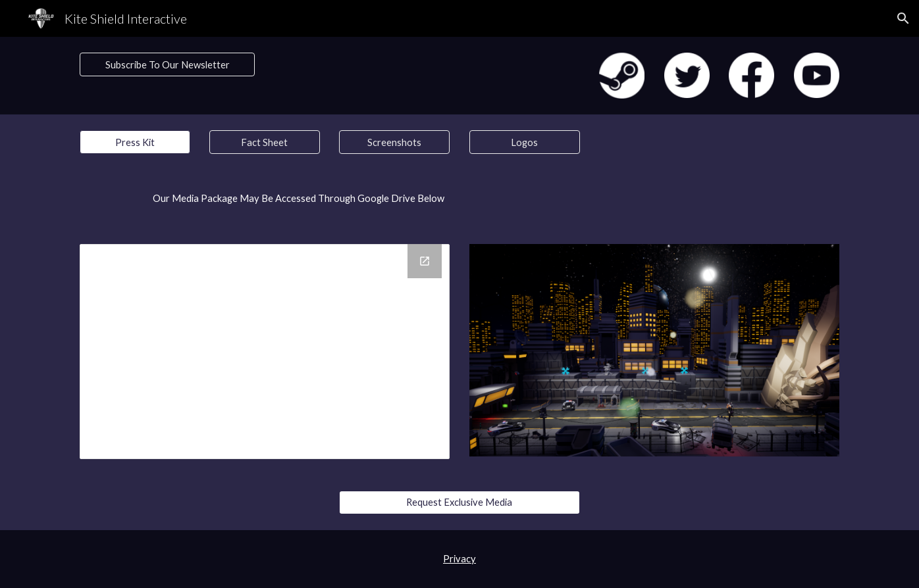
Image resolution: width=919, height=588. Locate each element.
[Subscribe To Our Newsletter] (167, 64)
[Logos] (524, 142)
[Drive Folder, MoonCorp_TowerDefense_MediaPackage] (265, 351)
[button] (903, 18)
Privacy (459, 558)
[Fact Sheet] (264, 142)
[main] (265, 198)
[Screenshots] (394, 142)
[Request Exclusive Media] (459, 502)
